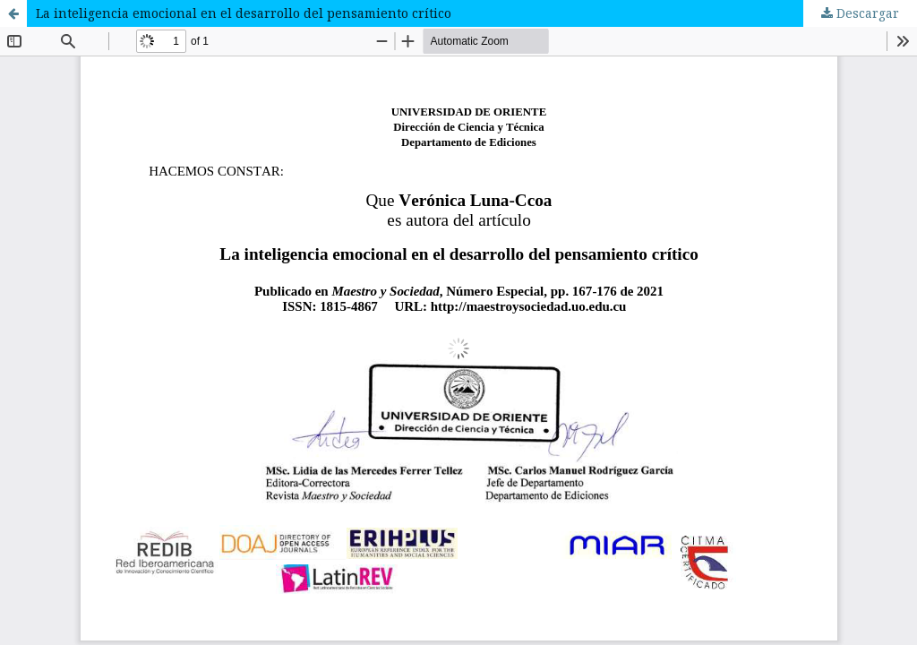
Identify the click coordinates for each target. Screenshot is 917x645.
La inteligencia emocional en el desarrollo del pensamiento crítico (243, 13)
